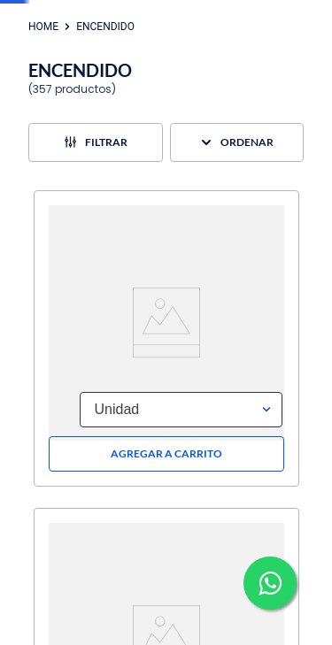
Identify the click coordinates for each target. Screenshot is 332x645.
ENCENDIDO (105, 104)
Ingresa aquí (255, 10)
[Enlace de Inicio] (43, 104)
